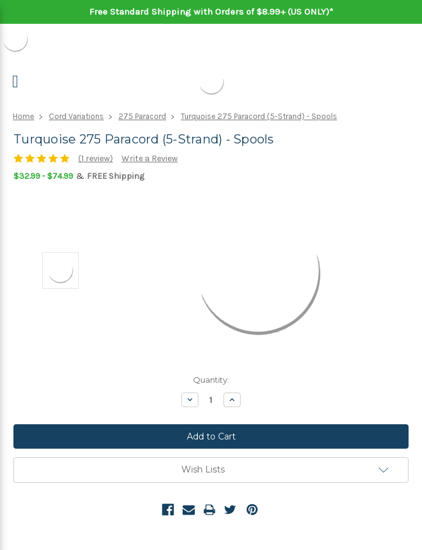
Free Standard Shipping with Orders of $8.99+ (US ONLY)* (211, 11)
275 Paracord (142, 116)
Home (23, 116)
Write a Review (150, 158)
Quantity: (211, 380)
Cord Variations (76, 116)
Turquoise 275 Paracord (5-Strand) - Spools (259, 116)
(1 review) (95, 158)
